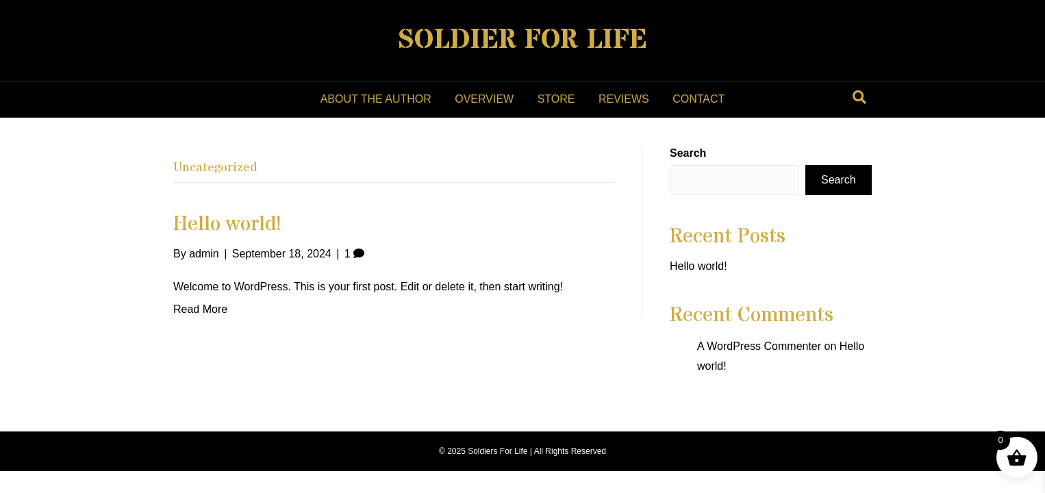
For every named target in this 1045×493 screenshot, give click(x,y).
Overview (484, 99)
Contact (698, 99)
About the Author (375, 99)
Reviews (624, 99)
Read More (200, 309)
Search (688, 153)
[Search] (859, 97)
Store (556, 99)
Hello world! (227, 224)
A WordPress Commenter (759, 346)
